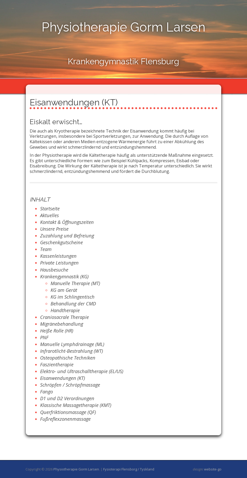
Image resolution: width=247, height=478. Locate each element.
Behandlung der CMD (73, 303)
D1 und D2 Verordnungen (67, 398)
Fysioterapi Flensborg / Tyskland (128, 469)
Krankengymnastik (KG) (64, 276)
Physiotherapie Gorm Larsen (123, 27)
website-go (212, 469)
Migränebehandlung (61, 324)
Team (46, 249)
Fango (46, 391)
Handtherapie (65, 310)
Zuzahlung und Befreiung (67, 235)
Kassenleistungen (58, 256)
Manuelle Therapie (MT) (75, 283)
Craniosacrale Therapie (64, 317)
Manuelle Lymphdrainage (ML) (72, 344)
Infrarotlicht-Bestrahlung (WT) (71, 351)
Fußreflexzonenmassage (65, 419)
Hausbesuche (54, 270)
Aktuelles (49, 215)
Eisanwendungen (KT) (62, 378)
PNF (44, 337)
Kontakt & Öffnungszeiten (67, 222)
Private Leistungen (59, 263)
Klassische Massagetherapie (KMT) (75, 405)
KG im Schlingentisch (73, 297)
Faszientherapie (56, 364)
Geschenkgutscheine (61, 242)
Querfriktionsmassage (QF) (68, 412)
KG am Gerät (64, 290)
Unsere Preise (54, 229)
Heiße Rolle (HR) (56, 331)
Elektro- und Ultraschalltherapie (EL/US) (81, 371)
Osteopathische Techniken (67, 358)
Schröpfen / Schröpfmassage (70, 385)
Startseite (50, 208)
